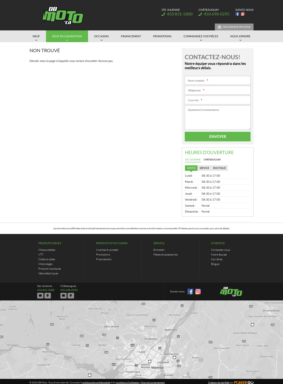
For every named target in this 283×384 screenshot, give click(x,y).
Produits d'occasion (112, 243)
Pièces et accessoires (165, 254)
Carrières (216, 259)
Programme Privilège (237, 27)
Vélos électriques (48, 273)
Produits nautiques (49, 268)
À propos (218, 243)
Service (158, 243)
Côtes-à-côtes (46, 259)
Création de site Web (218, 380)
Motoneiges (45, 264)
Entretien (159, 249)
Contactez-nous (220, 249)
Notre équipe (219, 254)
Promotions (103, 254)
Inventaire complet (107, 249)
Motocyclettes (46, 249)
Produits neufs (49, 243)
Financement (103, 259)
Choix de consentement (153, 380)
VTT (40, 254)
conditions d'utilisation (128, 380)
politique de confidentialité (96, 380)
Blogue (215, 264)
